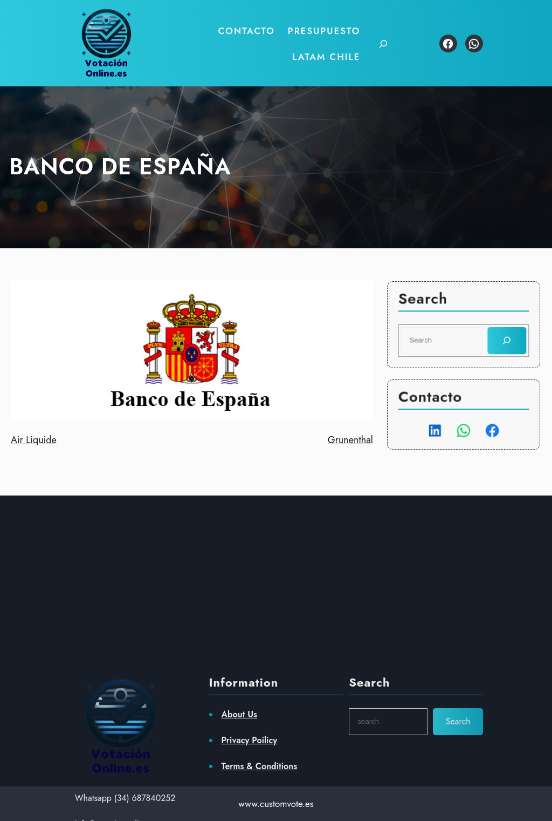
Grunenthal (350, 440)
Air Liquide (34, 440)
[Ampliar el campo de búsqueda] (376, 39)
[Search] (506, 340)
